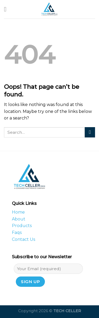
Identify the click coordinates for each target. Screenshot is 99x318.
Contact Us (23, 239)
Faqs (17, 232)
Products (22, 225)
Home (18, 212)
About (18, 219)
